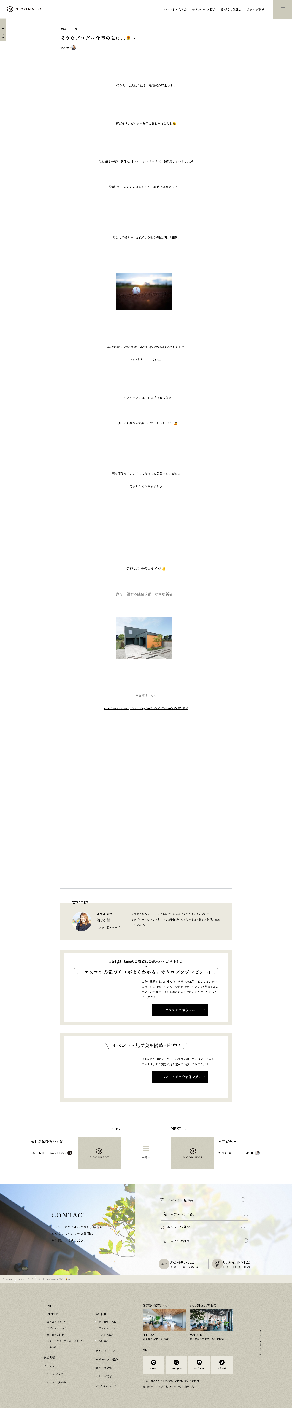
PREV (116, 1129)
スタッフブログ (25, 1279)
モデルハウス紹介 (204, 9)
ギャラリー (51, 1366)
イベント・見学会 (175, 9)
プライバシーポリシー (107, 1386)
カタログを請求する (180, 1009)
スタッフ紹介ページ (108, 927)
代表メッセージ (107, 1328)
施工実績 (49, 1357)
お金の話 (52, 1347)
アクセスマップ (105, 1351)
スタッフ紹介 (106, 1334)
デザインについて (56, 1328)
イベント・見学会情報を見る (180, 1076)
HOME (9, 1279)
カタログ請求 (256, 9)
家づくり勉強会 (231, 9)
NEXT (176, 1128)
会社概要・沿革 (107, 1322)
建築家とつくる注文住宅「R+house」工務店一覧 (170, 1389)
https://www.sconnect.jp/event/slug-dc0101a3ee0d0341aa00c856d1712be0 (146, 708)
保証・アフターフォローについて (65, 1341)
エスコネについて (56, 1322)
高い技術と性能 (55, 1334)
